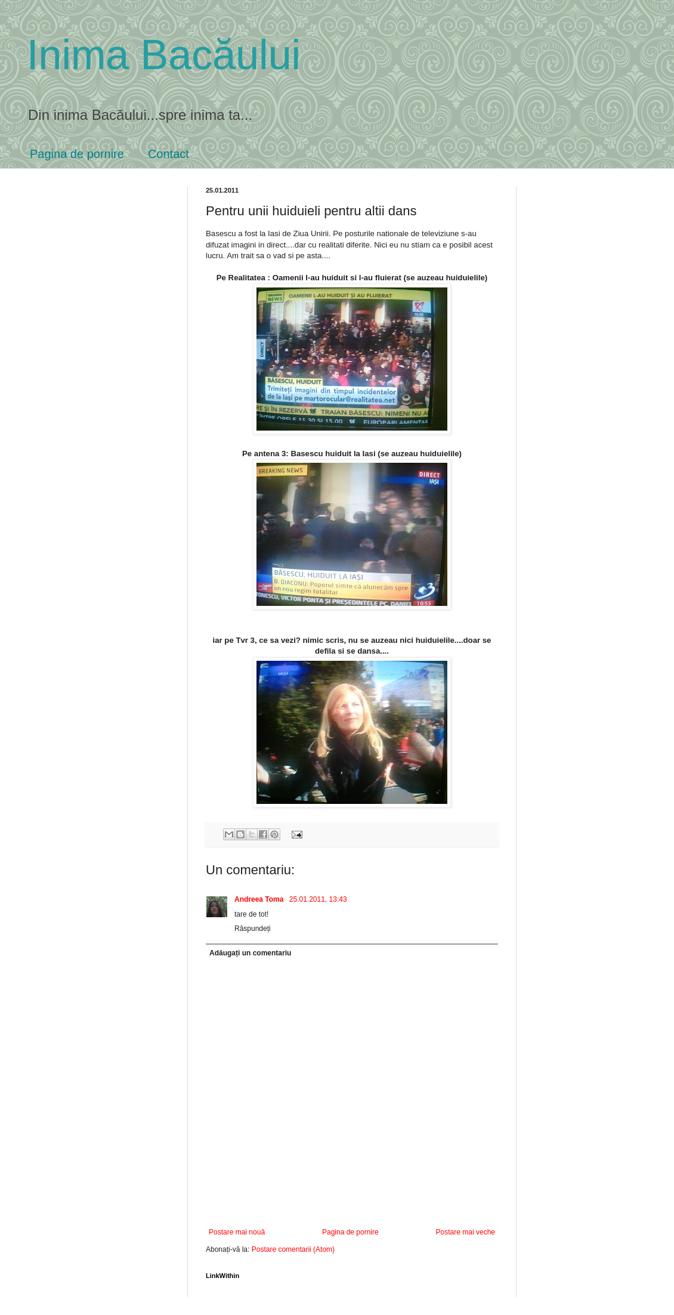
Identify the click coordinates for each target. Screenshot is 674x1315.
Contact (168, 153)
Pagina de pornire (77, 153)
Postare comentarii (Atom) (293, 1249)
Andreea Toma (260, 899)
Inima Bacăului (164, 55)
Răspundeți (252, 928)
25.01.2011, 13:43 (318, 899)
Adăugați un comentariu (250, 953)
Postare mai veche (465, 1232)
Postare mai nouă (237, 1232)
